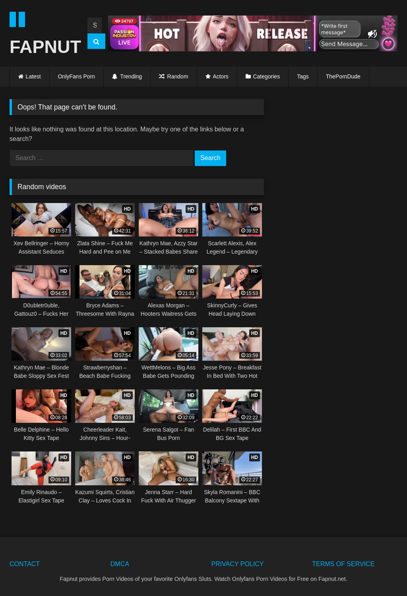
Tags (303, 76)
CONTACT (25, 564)
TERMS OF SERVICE (343, 564)
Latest (33, 76)
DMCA (119, 564)
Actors (221, 76)
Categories (266, 76)
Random (173, 76)
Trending (127, 76)
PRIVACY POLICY (237, 564)
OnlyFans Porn (76, 76)
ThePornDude (343, 76)
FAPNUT (42, 33)
